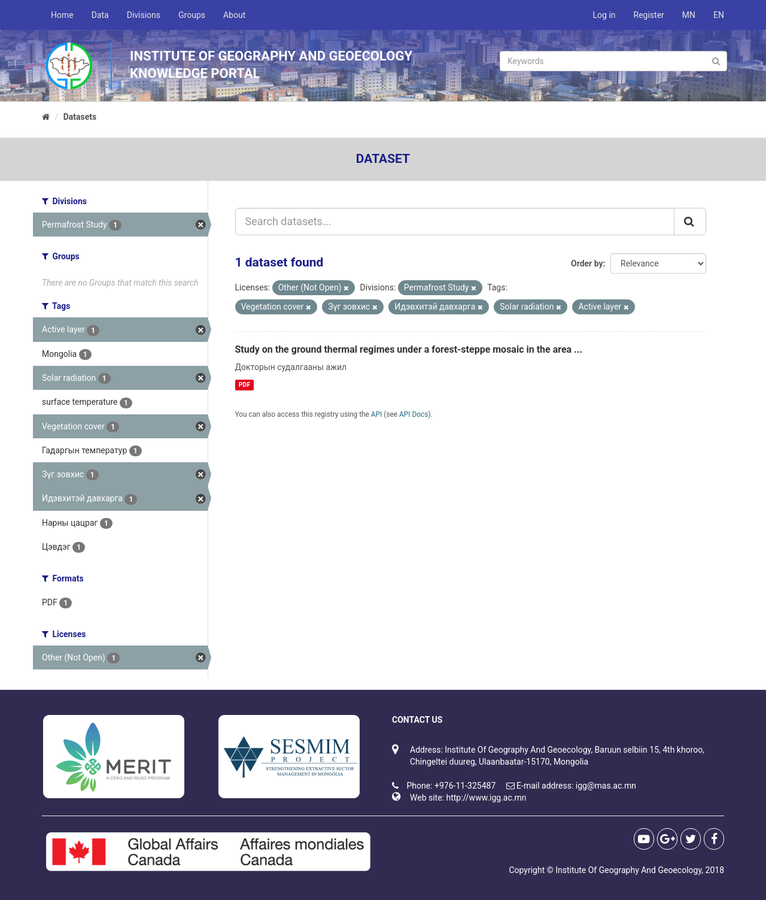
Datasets (80, 117)
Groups (191, 15)
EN (718, 15)
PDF (244, 385)
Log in (604, 15)
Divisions (143, 15)
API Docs (413, 414)
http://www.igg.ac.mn (486, 797)
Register (649, 15)
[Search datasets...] (455, 221)
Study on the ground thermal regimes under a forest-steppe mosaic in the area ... (409, 349)
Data (100, 15)
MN (688, 15)
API (376, 414)
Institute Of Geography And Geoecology (628, 870)
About (234, 15)
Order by (587, 263)
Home (62, 15)
